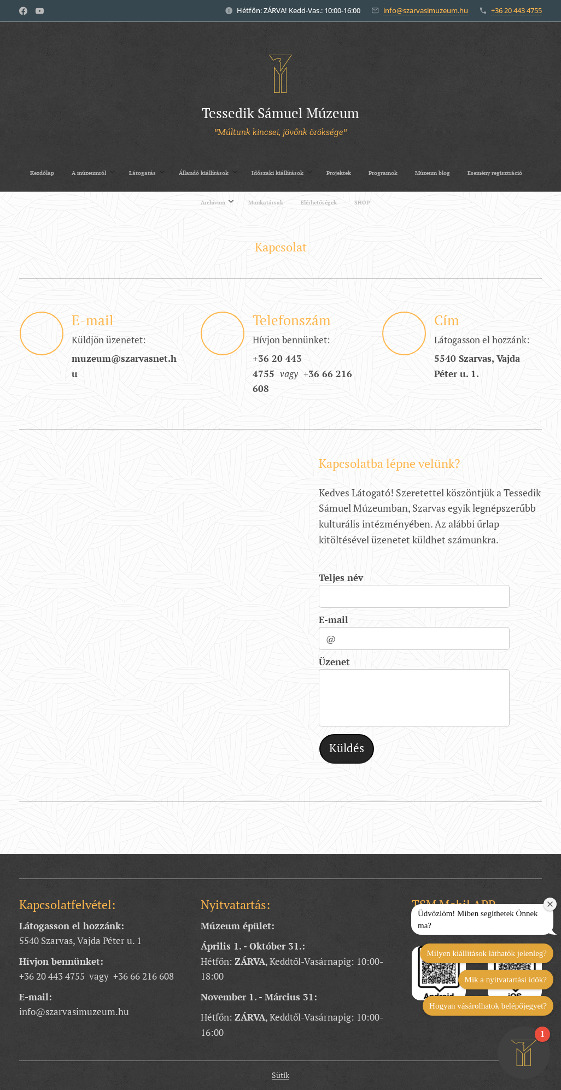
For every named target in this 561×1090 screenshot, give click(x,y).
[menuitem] (166, 172)
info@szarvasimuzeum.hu (425, 10)
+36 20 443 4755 (516, 10)
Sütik (280, 1075)
